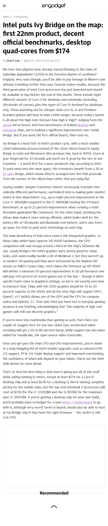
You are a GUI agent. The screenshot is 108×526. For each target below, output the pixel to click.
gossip (7, 125)
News (6, 16)
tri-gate (8, 174)
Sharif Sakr (13, 60)
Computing (21, 16)
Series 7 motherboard (77, 402)
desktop (83, 125)
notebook (9, 130)
